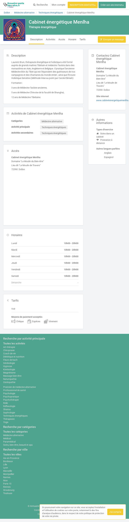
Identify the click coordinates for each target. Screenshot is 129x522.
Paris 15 (7, 483)
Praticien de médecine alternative (19, 387)
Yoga (5, 422)
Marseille (7, 471)
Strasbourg (8, 490)
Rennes (7, 487)
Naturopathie (9, 379)
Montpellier (8, 474)
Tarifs (83, 39)
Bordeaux (8, 461)
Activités (50, 39)
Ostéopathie (9, 382)
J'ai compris (115, 512)
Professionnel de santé (14, 390)
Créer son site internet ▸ (112, 5)
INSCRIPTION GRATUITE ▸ (83, 5)
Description (36, 39)
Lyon (5, 467)
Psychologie (9, 393)
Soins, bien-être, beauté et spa (18, 445)
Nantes (6, 477)
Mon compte (58, 4)
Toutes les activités (14, 343)
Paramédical (9, 441)
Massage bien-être (12, 376)
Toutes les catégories (15, 431)
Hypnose (7, 366)
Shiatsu (7, 409)
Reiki (5, 403)
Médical (7, 438)
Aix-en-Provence (11, 458)
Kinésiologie (9, 369)
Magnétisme (9, 372)
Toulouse (7, 493)
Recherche (40, 4)
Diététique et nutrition (13, 356)
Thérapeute (9, 419)
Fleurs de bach (10, 360)
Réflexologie (9, 406)
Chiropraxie (9, 350)
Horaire (72, 39)
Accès (61, 39)
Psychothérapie (11, 400)
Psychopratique (11, 396)
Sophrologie (9, 412)
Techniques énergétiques (15, 416)
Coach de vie (9, 353)
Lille (5, 464)
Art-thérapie (9, 347)
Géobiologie (9, 363)
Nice (5, 480)
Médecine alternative (13, 435)
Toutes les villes (12, 454)
